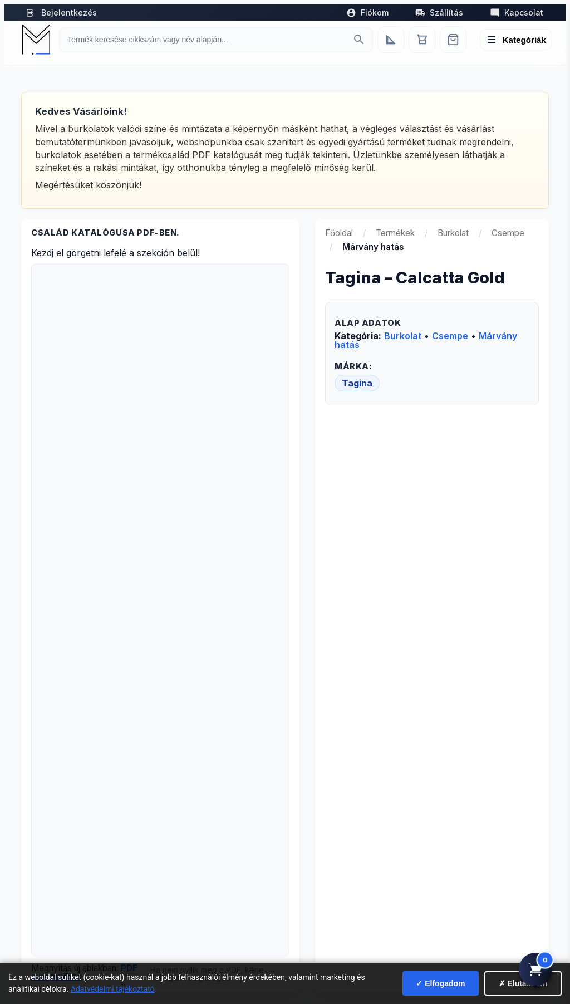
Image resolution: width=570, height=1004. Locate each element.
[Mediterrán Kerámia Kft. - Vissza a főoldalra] (36, 39)
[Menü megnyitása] (516, 39)
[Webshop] (453, 39)
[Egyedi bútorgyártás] (390, 39)
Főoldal (339, 233)
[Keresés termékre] (206, 39)
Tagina (357, 383)
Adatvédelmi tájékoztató (113, 989)
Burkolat (453, 233)
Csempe (508, 233)
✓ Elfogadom (440, 983)
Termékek (395, 233)
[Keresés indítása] (359, 40)
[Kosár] (422, 39)
